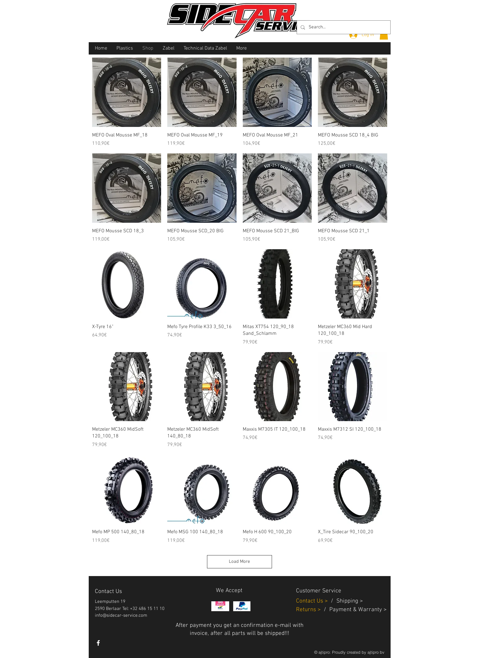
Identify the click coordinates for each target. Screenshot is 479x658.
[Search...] (343, 27)
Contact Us (310, 601)
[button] (384, 34)
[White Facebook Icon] (98, 643)
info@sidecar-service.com (121, 615)
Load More (239, 561)
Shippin (345, 601)
